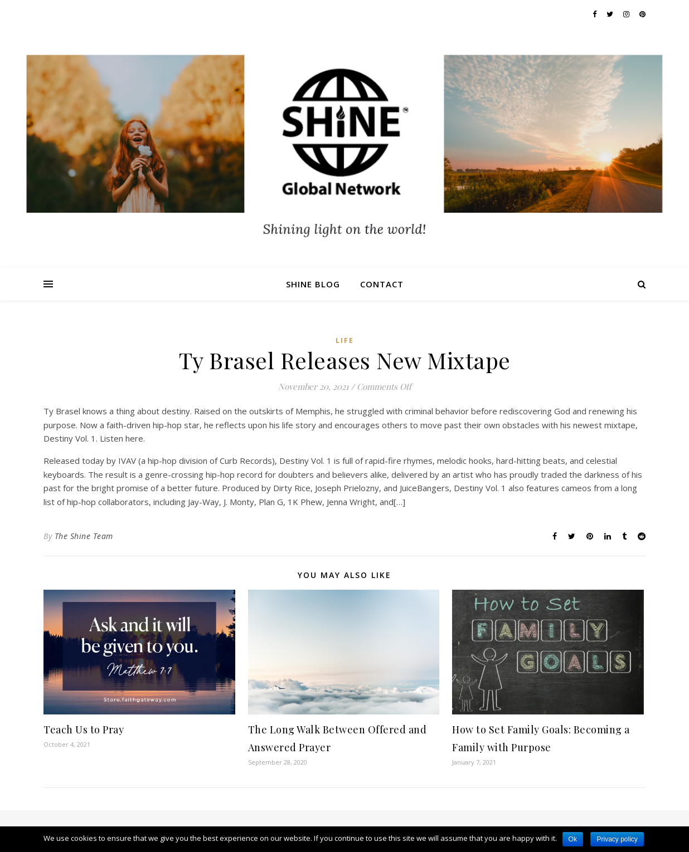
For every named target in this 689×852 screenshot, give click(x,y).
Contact (382, 284)
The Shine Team (84, 536)
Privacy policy (616, 839)
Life (345, 340)
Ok (573, 839)
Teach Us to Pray (83, 729)
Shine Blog (313, 284)
